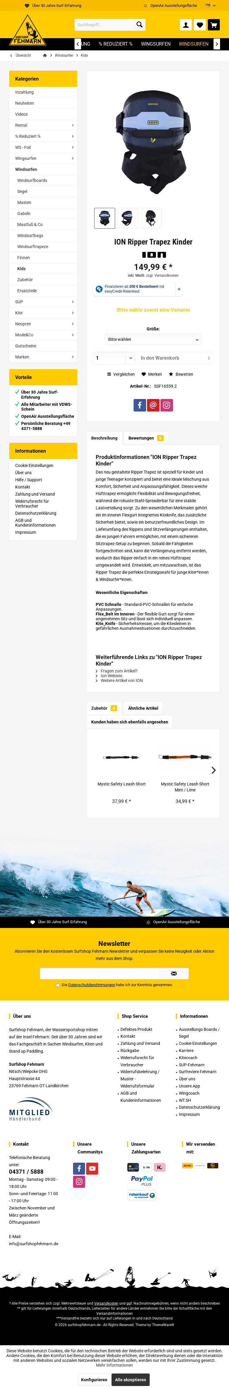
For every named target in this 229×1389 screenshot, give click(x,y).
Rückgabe (129, 1050)
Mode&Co (24, 334)
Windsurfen (26, 169)
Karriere (186, 1050)
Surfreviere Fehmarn (197, 1071)
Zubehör (25, 279)
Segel (22, 191)
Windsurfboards (32, 180)
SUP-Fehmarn (192, 1064)
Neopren (23, 323)
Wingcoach (189, 1093)
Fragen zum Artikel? (116, 671)
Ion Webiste (109, 675)
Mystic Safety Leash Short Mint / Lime (185, 787)
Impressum (25, 532)
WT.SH (185, 1100)
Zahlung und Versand (35, 494)
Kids (21, 268)
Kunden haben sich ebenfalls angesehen (129, 722)
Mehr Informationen (114, 1365)
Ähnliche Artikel (143, 708)
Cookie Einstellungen (34, 465)
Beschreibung (104, 438)
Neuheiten (24, 103)
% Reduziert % (28, 136)
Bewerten (181, 374)
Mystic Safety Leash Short (122, 784)
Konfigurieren (94, 1379)
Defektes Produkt (136, 1029)
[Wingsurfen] (156, 44)
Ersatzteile (27, 290)
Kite (18, 312)
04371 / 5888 (26, 1171)
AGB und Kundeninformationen (35, 523)
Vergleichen (121, 374)
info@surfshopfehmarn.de (33, 1243)
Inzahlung (24, 92)
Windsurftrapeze (32, 246)
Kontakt (22, 487)
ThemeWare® (163, 1325)
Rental (21, 125)
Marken (22, 357)
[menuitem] (214, 25)
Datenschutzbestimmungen (91, 985)
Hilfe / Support (28, 479)
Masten (24, 202)
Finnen (23, 257)
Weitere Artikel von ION (119, 680)
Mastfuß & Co (30, 224)
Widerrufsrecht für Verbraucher (32, 503)
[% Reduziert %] (116, 44)
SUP (19, 301)
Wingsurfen (25, 158)
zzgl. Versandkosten (162, 275)
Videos (21, 114)
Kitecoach (188, 1057)
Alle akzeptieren (130, 1379)
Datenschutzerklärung (35, 513)
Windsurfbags (30, 235)
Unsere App (189, 1086)
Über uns (23, 472)
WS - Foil (23, 147)
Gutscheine (25, 346)
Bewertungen (146, 438)
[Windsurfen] (194, 44)
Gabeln (23, 213)
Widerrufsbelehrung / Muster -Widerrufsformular (140, 1078)
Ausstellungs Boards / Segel (199, 1033)
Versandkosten (106, 1303)
